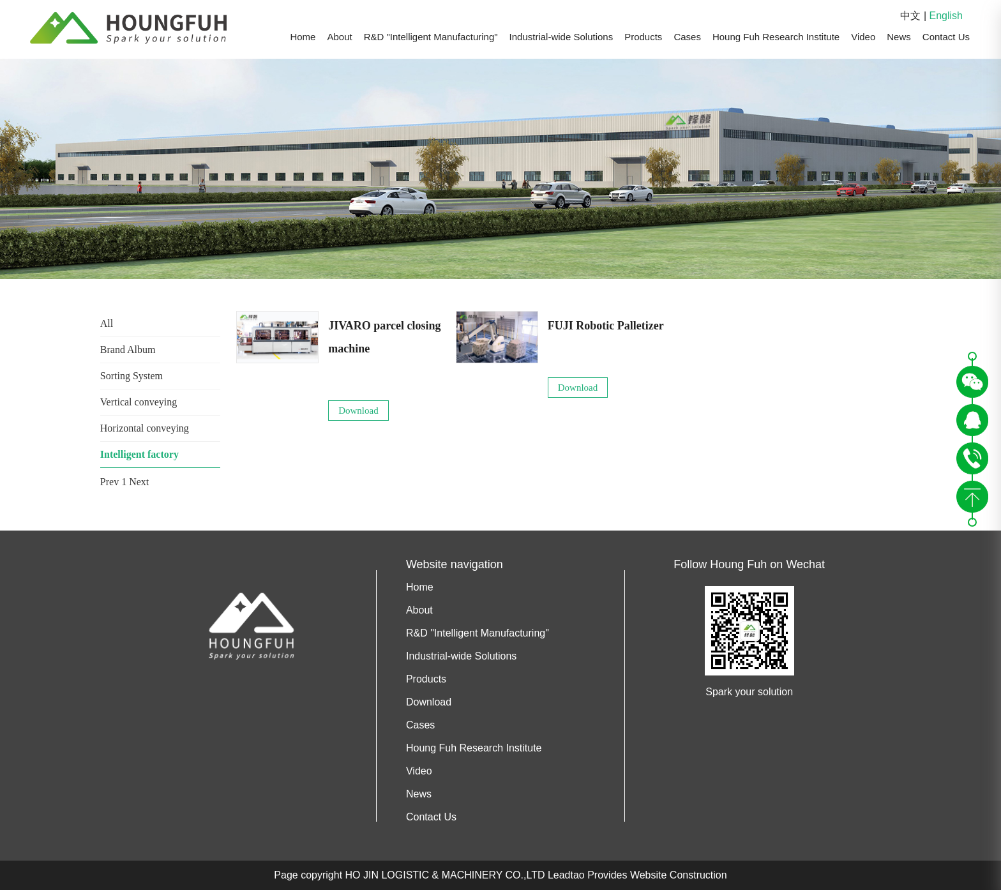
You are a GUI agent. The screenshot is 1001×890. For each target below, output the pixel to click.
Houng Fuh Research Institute (775, 36)
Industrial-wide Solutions (561, 36)
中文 (910, 15)
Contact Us (946, 36)
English (946, 15)
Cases (687, 36)
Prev (109, 481)
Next (139, 481)
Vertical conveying (138, 401)
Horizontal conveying (144, 428)
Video (863, 36)
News (899, 36)
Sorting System (131, 375)
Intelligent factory (139, 454)
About (339, 36)
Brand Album (128, 349)
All (106, 323)
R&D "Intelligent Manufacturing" (431, 36)
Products (643, 36)
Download (358, 410)
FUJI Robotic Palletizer (606, 325)
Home (302, 36)
